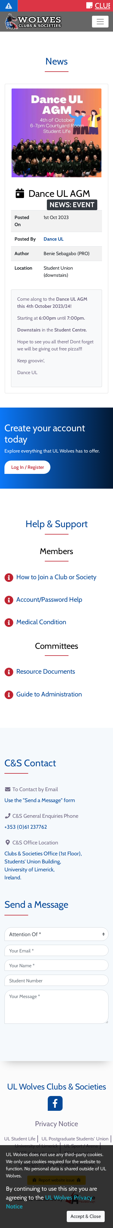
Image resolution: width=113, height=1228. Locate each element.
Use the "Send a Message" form (39, 800)
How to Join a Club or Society (56, 577)
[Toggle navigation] (100, 22)
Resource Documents (45, 671)
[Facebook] (57, 1105)
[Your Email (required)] (56, 950)
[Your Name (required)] (56, 965)
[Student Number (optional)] (56, 980)
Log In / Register (27, 467)
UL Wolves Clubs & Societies (56, 1086)
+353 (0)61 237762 (25, 827)
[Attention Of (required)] (56, 934)
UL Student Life (19, 1139)
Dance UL (53, 239)
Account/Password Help (49, 599)
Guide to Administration (49, 694)
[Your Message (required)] (56, 1007)
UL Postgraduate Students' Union (75, 1139)
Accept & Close (86, 1216)
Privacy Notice (56, 1124)
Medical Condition (41, 622)
